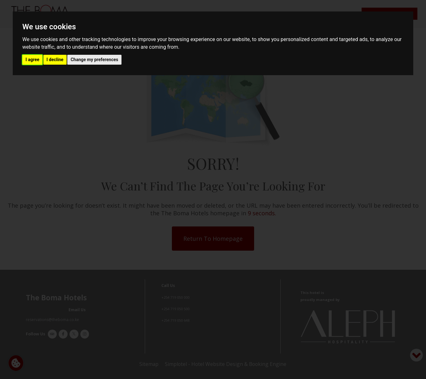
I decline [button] (55, 59)
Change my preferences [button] (94, 59)
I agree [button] (32, 59)
